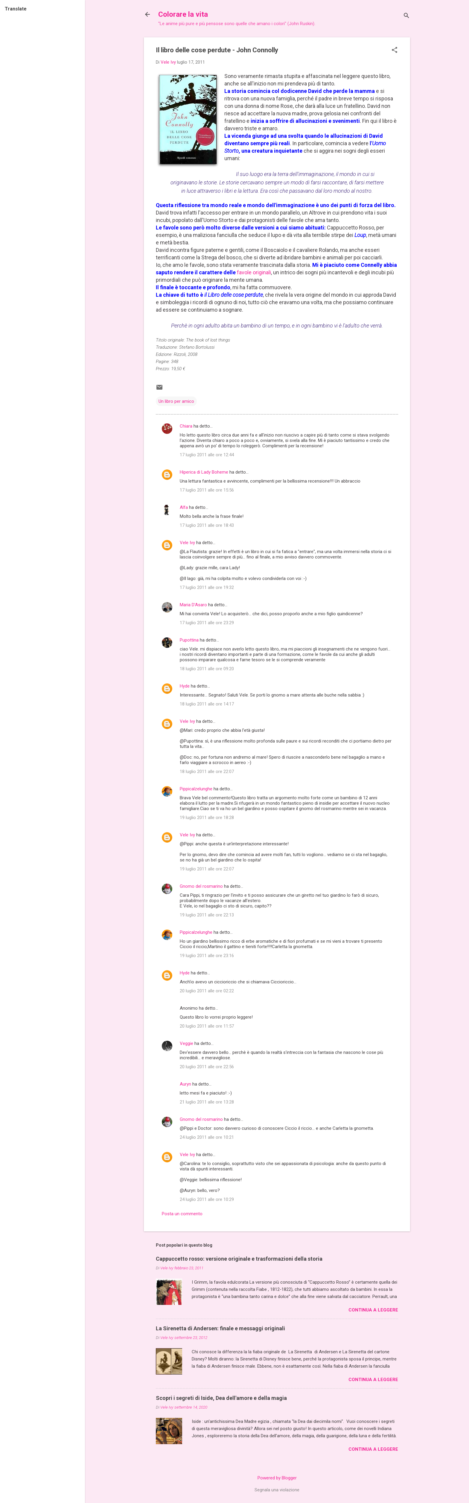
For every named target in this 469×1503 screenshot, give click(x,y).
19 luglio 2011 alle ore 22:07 (207, 869)
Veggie (186, 1043)
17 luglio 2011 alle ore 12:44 (207, 454)
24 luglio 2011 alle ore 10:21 (207, 1137)
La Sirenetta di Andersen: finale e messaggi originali (220, 1328)
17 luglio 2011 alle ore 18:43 (207, 525)
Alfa (184, 507)
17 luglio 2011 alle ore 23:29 (207, 622)
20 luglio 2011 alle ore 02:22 (207, 991)
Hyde (185, 686)
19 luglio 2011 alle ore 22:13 (207, 915)
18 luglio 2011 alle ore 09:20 (207, 668)
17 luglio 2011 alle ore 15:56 (207, 490)
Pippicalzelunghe (196, 789)
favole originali (254, 272)
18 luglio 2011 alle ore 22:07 (207, 771)
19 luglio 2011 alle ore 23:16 (207, 955)
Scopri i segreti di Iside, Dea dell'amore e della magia (221, 1398)
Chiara (186, 426)
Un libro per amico (176, 401)
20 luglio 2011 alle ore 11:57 (207, 1026)
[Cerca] (406, 16)
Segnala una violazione (277, 1490)
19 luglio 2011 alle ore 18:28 (207, 817)
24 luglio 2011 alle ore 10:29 (207, 1199)
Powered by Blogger (277, 1478)
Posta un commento (182, 1213)
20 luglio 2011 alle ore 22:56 (207, 1066)
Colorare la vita (183, 14)
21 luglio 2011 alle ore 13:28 (207, 1102)
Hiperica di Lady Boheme (204, 472)
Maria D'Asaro (193, 604)
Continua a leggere (373, 1310)
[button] (394, 50)
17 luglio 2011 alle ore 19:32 (207, 587)
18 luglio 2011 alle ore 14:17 (207, 704)
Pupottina (189, 640)
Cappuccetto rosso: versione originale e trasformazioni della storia (239, 1259)
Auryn (185, 1084)
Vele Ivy (187, 542)
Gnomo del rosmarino (201, 886)
